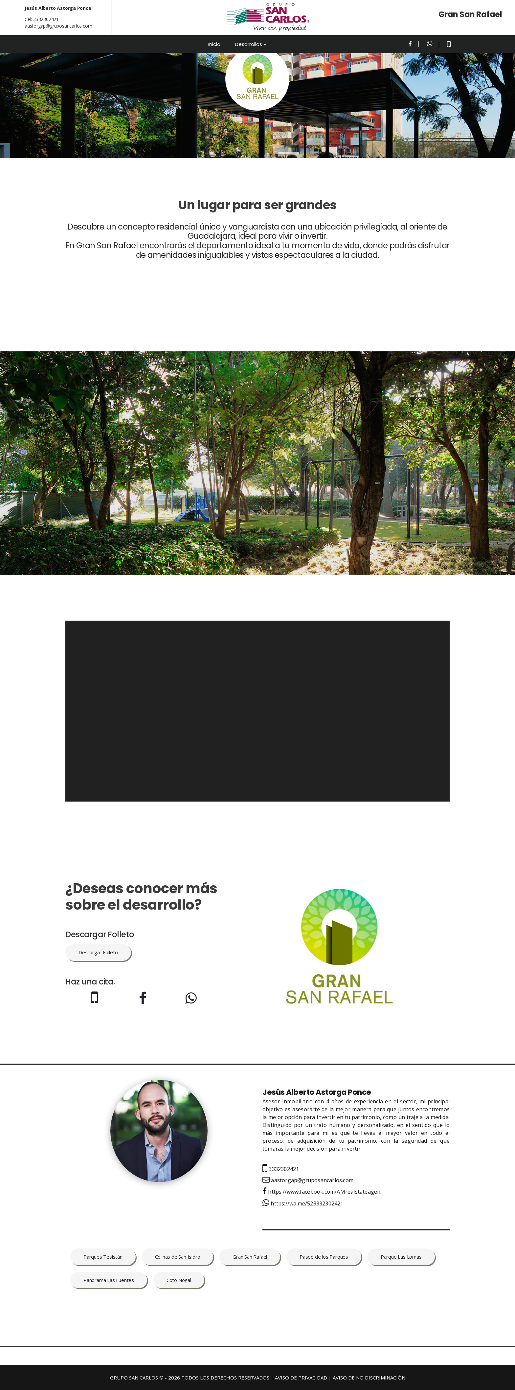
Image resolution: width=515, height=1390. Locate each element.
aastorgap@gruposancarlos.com (58, 26)
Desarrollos (248, 44)
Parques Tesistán (103, 1256)
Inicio (214, 44)
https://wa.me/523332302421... (304, 1203)
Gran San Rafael (250, 1256)
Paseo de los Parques (324, 1256)
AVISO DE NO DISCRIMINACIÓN (369, 1377)
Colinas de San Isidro (177, 1256)
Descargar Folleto (98, 952)
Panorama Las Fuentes (108, 1280)
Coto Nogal (179, 1280)
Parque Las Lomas (401, 1256)
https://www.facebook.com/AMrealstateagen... (323, 1191)
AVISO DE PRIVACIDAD (301, 1377)
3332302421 (46, 19)
